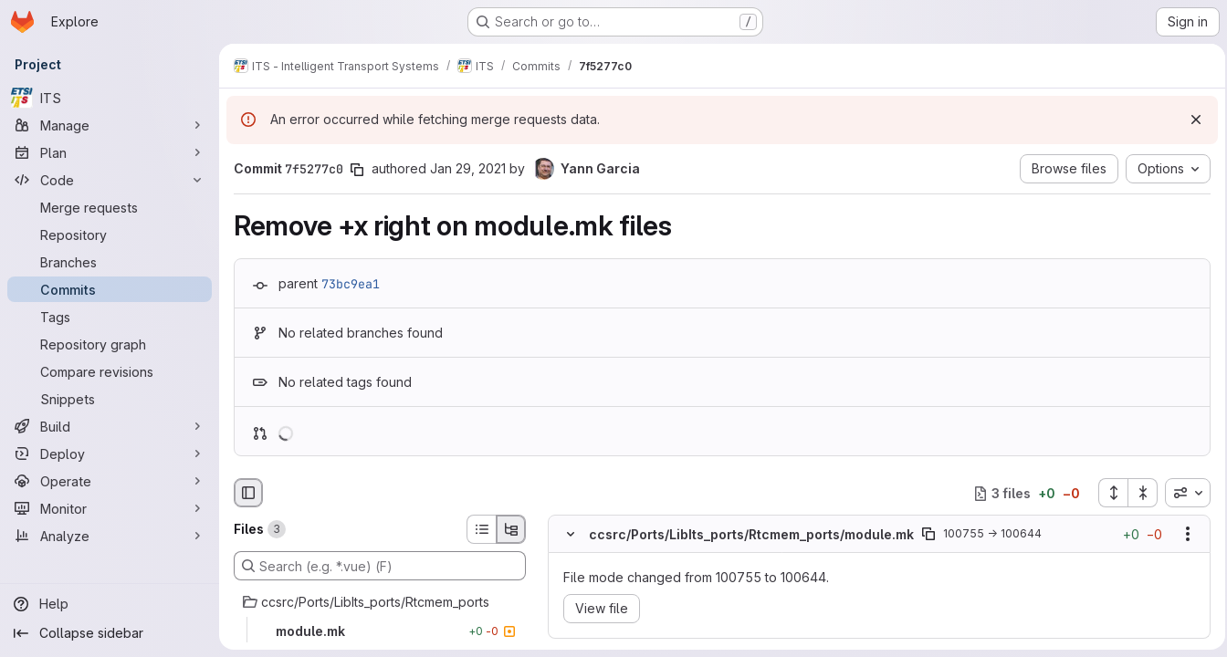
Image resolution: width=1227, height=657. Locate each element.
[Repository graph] (109, 344)
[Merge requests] (109, 207)
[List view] (481, 529)
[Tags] (109, 316)
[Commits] (109, 289)
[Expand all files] (1107, 492)
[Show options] (1182, 535)
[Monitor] (109, 508)
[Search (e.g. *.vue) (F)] (380, 565)
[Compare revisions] (109, 371)
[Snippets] (109, 399)
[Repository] (109, 234)
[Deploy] (109, 453)
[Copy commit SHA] (357, 170)
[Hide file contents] (571, 535)
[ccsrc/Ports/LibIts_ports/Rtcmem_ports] (380, 602)
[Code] (109, 180)
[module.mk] (380, 631)
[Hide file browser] (248, 492)
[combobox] (1182, 492)
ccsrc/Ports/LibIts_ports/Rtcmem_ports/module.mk (751, 534)
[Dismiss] (1190, 119)
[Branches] (109, 262)
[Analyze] (109, 535)
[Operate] (109, 481)
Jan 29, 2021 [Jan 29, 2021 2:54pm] (468, 168)
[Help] (109, 604)
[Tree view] (511, 529)
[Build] (109, 426)
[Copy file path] (928, 535)
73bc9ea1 (350, 284)
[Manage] (109, 125)
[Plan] (109, 152)
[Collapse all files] (1137, 492)
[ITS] (109, 97)
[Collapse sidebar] (109, 633)
